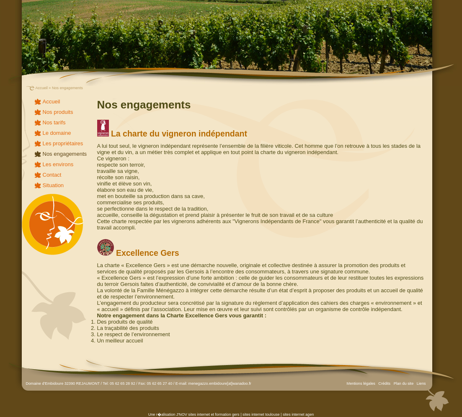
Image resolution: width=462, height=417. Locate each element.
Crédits (384, 383)
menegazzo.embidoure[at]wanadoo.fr (219, 383)
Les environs (58, 164)
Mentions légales (361, 383)
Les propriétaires (63, 143)
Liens (421, 383)
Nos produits (58, 112)
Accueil (42, 88)
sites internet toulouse (261, 414)
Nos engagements (65, 154)
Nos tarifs (54, 122)
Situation (53, 185)
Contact (52, 175)
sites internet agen (298, 414)
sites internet (199, 414)
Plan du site (404, 383)
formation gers (227, 414)
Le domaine (57, 133)
